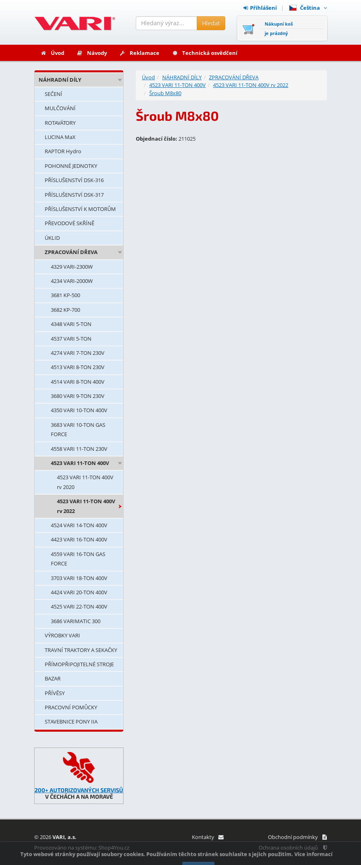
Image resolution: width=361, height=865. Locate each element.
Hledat (211, 23)
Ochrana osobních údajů (293, 847)
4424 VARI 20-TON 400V (79, 592)
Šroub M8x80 (165, 93)
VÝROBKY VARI (62, 635)
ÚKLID (52, 237)
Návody (91, 53)
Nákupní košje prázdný (279, 28)
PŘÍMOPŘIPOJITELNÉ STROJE (79, 664)
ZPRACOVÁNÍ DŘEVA (71, 252)
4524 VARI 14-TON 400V (79, 525)
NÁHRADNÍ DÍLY (60, 79)
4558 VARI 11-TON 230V (79, 448)
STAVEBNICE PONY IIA (71, 721)
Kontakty (207, 837)
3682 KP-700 (65, 309)
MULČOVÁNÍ (60, 108)
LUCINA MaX (60, 137)
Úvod (52, 53)
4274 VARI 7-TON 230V (77, 352)
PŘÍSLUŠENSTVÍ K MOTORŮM (80, 209)
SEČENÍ (53, 94)
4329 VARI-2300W (72, 266)
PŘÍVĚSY (55, 693)
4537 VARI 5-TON (71, 338)
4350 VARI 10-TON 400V (79, 410)
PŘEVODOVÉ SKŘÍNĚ (69, 223)
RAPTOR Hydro (63, 151)
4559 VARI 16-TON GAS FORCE (78, 558)
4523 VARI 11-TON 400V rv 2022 (86, 506)
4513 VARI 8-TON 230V (77, 367)
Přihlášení (260, 7)
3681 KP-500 (65, 295)
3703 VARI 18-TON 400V (79, 578)
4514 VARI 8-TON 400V (77, 381)
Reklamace (139, 53)
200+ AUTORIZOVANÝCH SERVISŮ (79, 790)
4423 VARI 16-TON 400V (79, 539)
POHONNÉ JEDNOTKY (71, 166)
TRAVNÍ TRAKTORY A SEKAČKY (81, 650)
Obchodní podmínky (297, 837)
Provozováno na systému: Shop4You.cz (81, 847)
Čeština (308, 7)
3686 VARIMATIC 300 (75, 621)
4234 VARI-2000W (72, 281)
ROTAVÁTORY (60, 122)
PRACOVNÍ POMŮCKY (71, 707)
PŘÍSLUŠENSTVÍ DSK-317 (74, 194)
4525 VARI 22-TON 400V (79, 606)
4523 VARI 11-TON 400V (80, 463)
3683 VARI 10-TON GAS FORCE (78, 429)
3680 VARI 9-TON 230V (77, 396)
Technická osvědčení (204, 53)
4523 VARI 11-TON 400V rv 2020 (85, 482)
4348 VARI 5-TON (71, 324)
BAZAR (53, 678)
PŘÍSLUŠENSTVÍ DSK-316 (74, 180)
